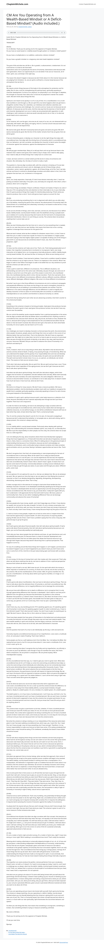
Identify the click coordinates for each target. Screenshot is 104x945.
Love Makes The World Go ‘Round (17, 934)
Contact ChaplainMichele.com (87, 4)
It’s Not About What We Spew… (16, 932)
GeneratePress (64, 942)
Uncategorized (12, 930)
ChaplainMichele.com (17, 4)
